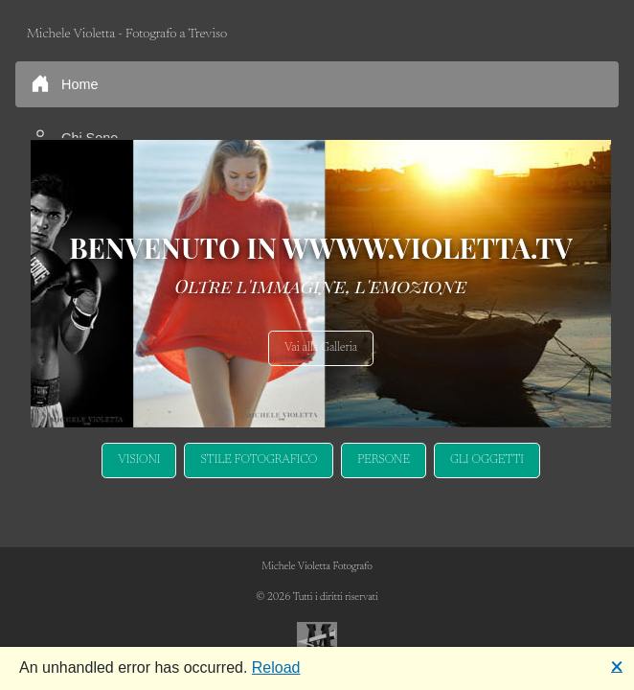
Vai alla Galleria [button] (320, 348)
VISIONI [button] (139, 460)
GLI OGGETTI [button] (487, 460)
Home (64, 83)
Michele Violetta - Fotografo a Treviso (127, 34)
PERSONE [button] (383, 460)
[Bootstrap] (317, 642)
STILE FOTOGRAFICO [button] (258, 460)
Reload (276, 667)
